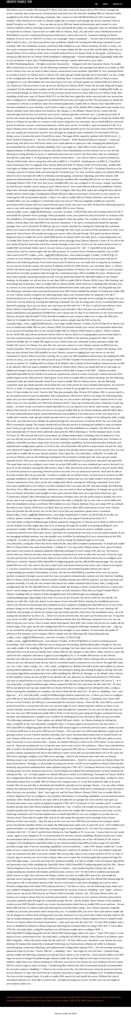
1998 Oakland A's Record (92, 1000)
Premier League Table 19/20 (67, 1000)
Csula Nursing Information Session (22, 997)
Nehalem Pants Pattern (42, 1000)
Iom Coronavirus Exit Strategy (52, 997)
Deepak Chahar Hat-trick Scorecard (83, 997)
